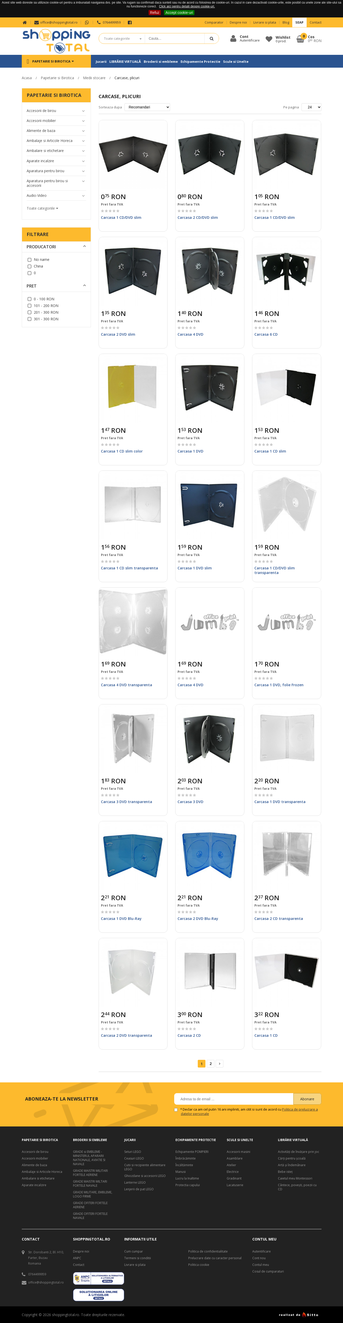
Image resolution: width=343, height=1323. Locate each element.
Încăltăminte (184, 1165)
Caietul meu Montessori (295, 1178)
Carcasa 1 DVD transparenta (280, 801)
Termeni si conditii (137, 1258)
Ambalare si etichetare (38, 1178)
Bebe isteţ (285, 1172)
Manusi (180, 1172)
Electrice (233, 1172)
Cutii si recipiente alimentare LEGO (144, 1167)
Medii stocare (94, 77)
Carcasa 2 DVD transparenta (126, 1035)
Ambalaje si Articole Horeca (42, 1172)
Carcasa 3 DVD (190, 801)
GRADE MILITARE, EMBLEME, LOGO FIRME (92, 1194)
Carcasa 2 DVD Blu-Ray (198, 918)
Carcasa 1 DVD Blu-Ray (121, 918)
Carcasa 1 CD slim (270, 451)
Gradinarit (234, 1178)
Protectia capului (187, 1185)
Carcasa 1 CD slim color (122, 451)
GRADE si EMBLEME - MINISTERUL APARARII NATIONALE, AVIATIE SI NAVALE (89, 1158)
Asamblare (235, 1158)
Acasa (27, 77)
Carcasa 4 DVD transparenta (126, 684)
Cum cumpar (133, 1251)
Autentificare (261, 1251)
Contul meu (260, 1265)
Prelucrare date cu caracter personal (215, 1258)
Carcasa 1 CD (266, 1035)
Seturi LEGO (132, 1152)
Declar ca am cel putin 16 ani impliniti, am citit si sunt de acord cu (249, 1111)
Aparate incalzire (34, 1185)
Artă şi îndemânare (292, 1165)
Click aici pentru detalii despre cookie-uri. (187, 6)
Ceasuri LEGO (134, 1158)
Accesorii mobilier (35, 1158)
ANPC (77, 1258)
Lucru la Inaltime (187, 1178)
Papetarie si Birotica (57, 77)
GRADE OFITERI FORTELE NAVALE (90, 1216)
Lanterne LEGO (135, 1183)
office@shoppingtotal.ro (56, 22)
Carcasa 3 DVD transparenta (126, 801)
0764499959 (108, 22)
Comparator (214, 22)
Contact (315, 22)
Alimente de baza (34, 1165)
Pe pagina (291, 107)
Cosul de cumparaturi (268, 1271)
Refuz (155, 13)
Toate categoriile (117, 38)
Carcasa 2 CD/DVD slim (198, 217)
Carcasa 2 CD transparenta (278, 918)
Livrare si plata (264, 22)
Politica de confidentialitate (208, 1251)
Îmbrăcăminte (185, 1158)
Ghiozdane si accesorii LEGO (145, 1176)
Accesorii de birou (35, 1152)
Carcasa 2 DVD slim (118, 334)
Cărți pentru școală (292, 1158)
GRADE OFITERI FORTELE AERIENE (90, 1205)
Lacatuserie (235, 1185)
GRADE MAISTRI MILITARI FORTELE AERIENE (90, 1173)
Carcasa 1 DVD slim (195, 568)
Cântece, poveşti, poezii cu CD (297, 1187)
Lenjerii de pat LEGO (139, 1189)
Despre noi (238, 22)
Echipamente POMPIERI (192, 1152)
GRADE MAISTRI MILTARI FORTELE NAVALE (90, 1184)
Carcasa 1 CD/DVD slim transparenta (274, 570)
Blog (286, 22)
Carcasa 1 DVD (190, 451)
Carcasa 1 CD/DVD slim (121, 217)
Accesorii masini (238, 1152)
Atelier (231, 1165)
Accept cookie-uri (179, 13)
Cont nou (259, 1258)
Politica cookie (198, 1265)
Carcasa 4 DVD (190, 334)
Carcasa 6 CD (266, 334)
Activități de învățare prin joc (298, 1152)
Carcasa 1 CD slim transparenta (129, 568)
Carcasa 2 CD (189, 1035)
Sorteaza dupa (110, 107)
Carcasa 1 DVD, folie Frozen (279, 684)
